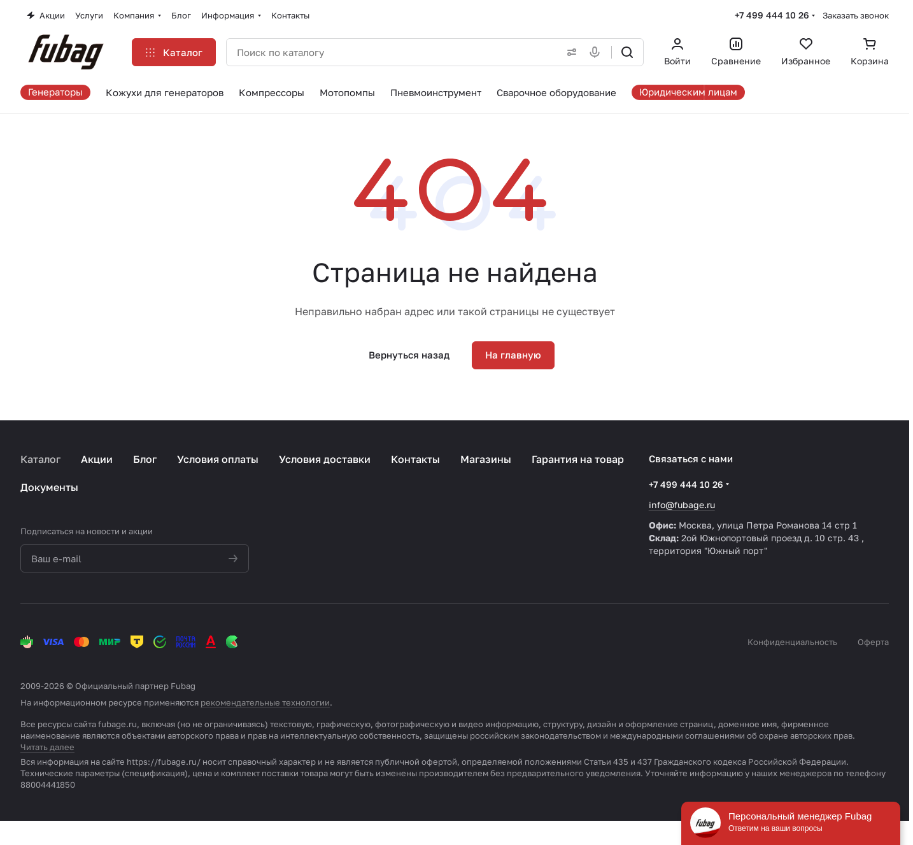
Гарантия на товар (578, 459)
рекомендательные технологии (265, 702)
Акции (97, 459)
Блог (145, 459)
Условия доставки (325, 459)
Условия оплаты (217, 459)
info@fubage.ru (682, 504)
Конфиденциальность (792, 642)
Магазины (485, 459)
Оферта (873, 642)
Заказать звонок (856, 15)
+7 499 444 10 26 (772, 15)
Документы (49, 487)
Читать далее (47, 747)
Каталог (40, 459)
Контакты (415, 459)
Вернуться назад (409, 354)
